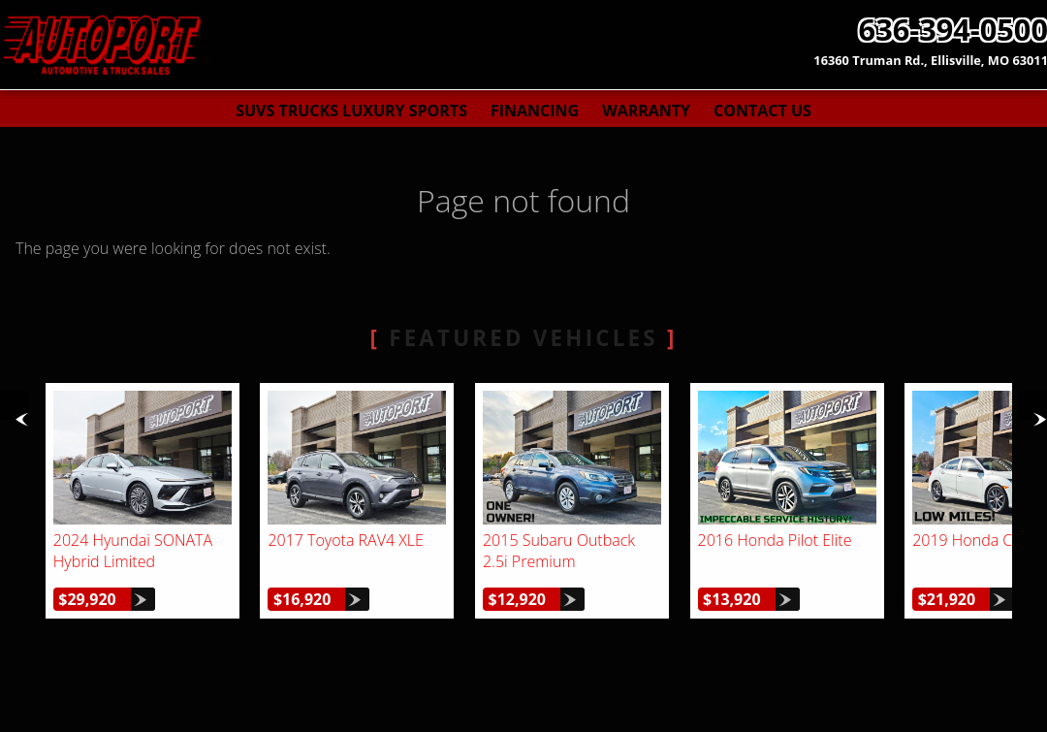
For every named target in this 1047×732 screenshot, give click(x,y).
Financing (535, 110)
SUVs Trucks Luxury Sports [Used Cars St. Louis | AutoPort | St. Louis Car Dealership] (351, 110)
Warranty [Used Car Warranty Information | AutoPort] (646, 110)
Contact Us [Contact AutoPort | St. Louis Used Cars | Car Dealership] (762, 110)
